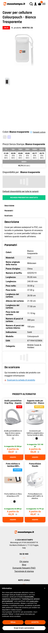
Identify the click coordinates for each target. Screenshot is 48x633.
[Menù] (43, 4)
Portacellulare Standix (35, 465)
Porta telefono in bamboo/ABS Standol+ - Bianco (12, 466)
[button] (45, 588)
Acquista (13, 457)
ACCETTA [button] (35, 622)
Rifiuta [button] (13, 622)
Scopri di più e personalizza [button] (24, 628)
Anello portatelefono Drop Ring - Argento (13, 402)
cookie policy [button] (33, 601)
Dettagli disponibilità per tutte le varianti (21, 191)
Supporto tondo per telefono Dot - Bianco (35, 402)
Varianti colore (39, 132)
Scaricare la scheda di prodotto (21, 380)
